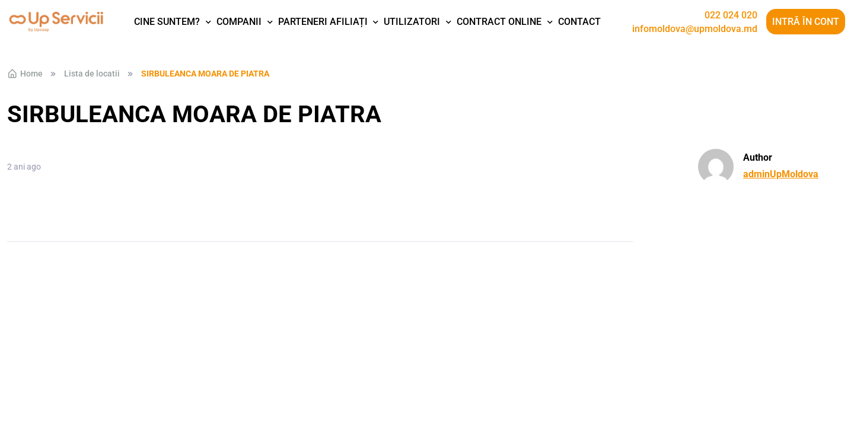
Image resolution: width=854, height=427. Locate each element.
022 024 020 (731, 15)
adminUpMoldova (780, 174)
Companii (239, 21)
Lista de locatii (92, 73)
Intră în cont (805, 21)
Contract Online (499, 21)
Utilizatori (412, 21)
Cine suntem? (167, 21)
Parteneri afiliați (323, 21)
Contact (579, 21)
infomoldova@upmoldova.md (694, 29)
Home (25, 73)
